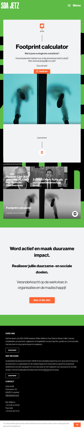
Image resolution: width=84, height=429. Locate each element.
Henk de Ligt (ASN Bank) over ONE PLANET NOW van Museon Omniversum (21, 181)
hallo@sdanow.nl (12, 395)
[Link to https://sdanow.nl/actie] (42, 26)
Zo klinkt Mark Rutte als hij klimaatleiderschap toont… (48, 182)
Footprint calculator (18, 208)
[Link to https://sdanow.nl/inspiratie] (42, 152)
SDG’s (46, 370)
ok (77, 425)
